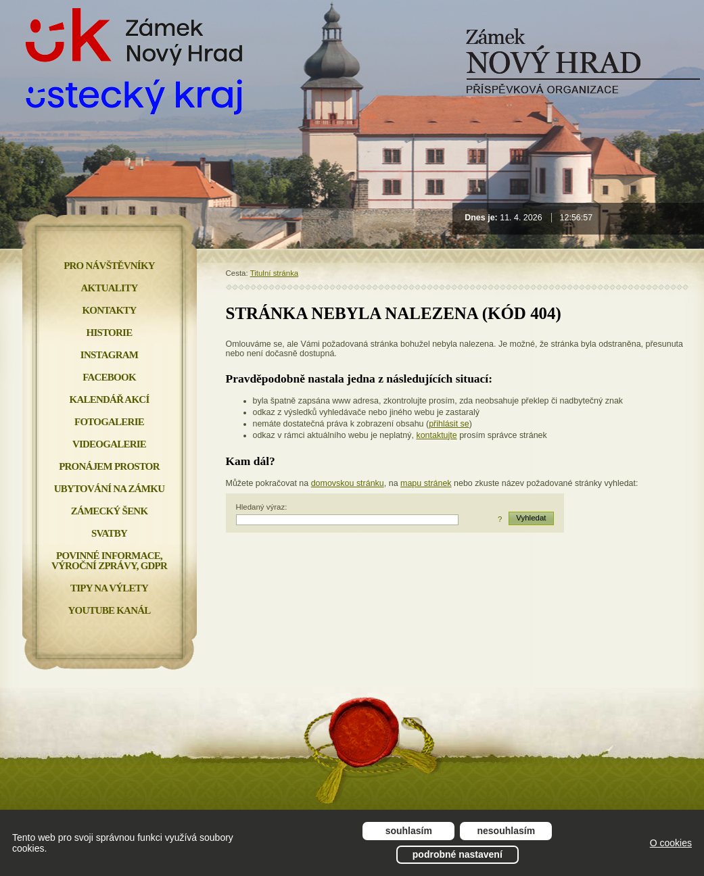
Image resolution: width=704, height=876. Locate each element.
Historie (110, 332)
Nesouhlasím (506, 830)
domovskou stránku (347, 483)
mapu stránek (426, 483)
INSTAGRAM (109, 354)
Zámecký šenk (109, 511)
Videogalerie (109, 444)
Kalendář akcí (109, 399)
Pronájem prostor (109, 466)
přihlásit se (449, 424)
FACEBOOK (109, 377)
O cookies (671, 842)
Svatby (109, 533)
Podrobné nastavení (457, 854)
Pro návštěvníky (109, 265)
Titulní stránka (274, 273)
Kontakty (109, 310)
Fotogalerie (109, 421)
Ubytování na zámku (109, 488)
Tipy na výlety (109, 588)
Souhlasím (408, 830)
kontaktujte (436, 435)
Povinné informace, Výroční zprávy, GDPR (109, 560)
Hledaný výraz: (261, 507)
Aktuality (109, 288)
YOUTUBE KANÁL (109, 610)
